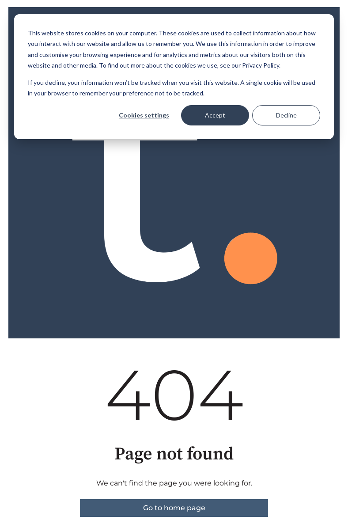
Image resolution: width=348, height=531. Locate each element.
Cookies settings (144, 115)
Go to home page (174, 508)
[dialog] (174, 76)
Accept (215, 115)
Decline (286, 115)
